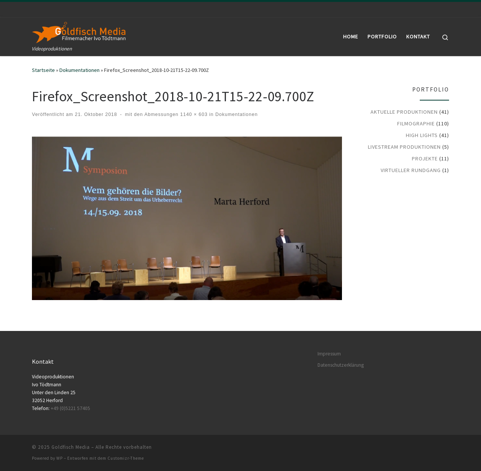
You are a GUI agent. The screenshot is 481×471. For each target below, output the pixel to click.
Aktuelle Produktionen (404, 111)
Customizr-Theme (125, 458)
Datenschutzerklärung (341, 365)
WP (59, 458)
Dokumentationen (79, 70)
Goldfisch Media (70, 447)
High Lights (422, 135)
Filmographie (416, 123)
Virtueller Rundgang (411, 170)
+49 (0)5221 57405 (70, 408)
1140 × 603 (192, 114)
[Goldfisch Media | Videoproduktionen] (79, 31)
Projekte (425, 158)
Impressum (329, 354)
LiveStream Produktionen (404, 146)
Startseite (43, 70)
